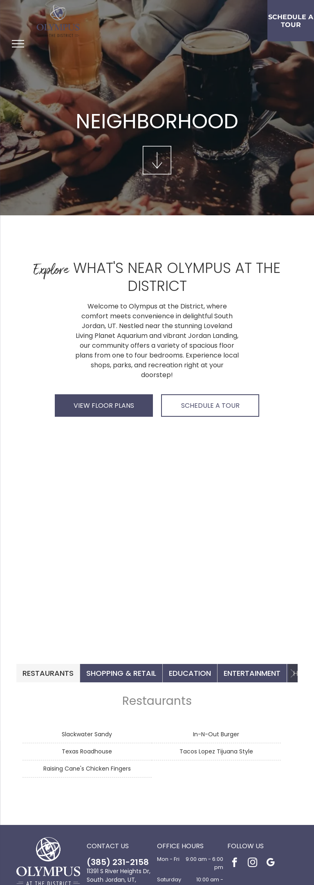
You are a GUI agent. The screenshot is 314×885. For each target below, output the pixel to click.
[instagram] (252, 863)
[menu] (18, 43)
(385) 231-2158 (118, 862)
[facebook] (234, 863)
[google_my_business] (270, 863)
